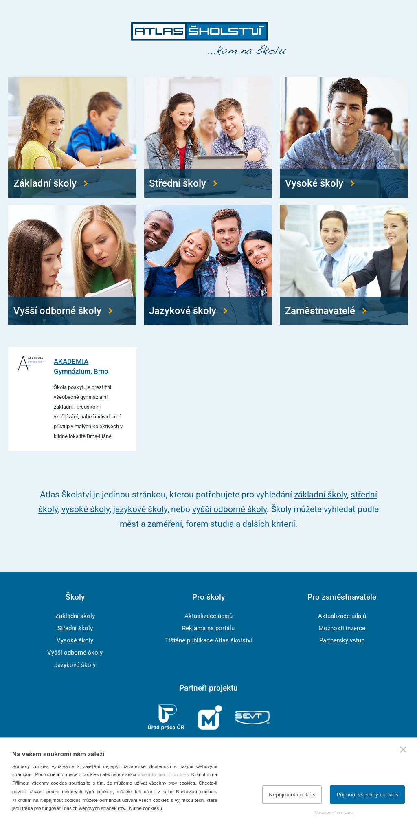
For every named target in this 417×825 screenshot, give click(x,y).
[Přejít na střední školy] (208, 137)
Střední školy (75, 628)
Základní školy (75, 616)
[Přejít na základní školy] (72, 137)
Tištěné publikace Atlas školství (208, 640)
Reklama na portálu (208, 628)
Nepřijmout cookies (292, 795)
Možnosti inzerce (341, 628)
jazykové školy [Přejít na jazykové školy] (140, 509)
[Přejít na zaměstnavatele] (344, 265)
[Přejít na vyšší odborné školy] (72, 265)
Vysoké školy (75, 640)
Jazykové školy (75, 665)
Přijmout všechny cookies (367, 795)
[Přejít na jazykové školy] (208, 265)
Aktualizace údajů (208, 616)
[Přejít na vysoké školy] (344, 137)
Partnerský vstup (341, 640)
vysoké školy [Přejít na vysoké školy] (85, 509)
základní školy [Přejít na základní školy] (320, 494)
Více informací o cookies (163, 774)
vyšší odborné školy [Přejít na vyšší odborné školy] (229, 509)
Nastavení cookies (333, 812)
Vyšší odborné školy (75, 652)
